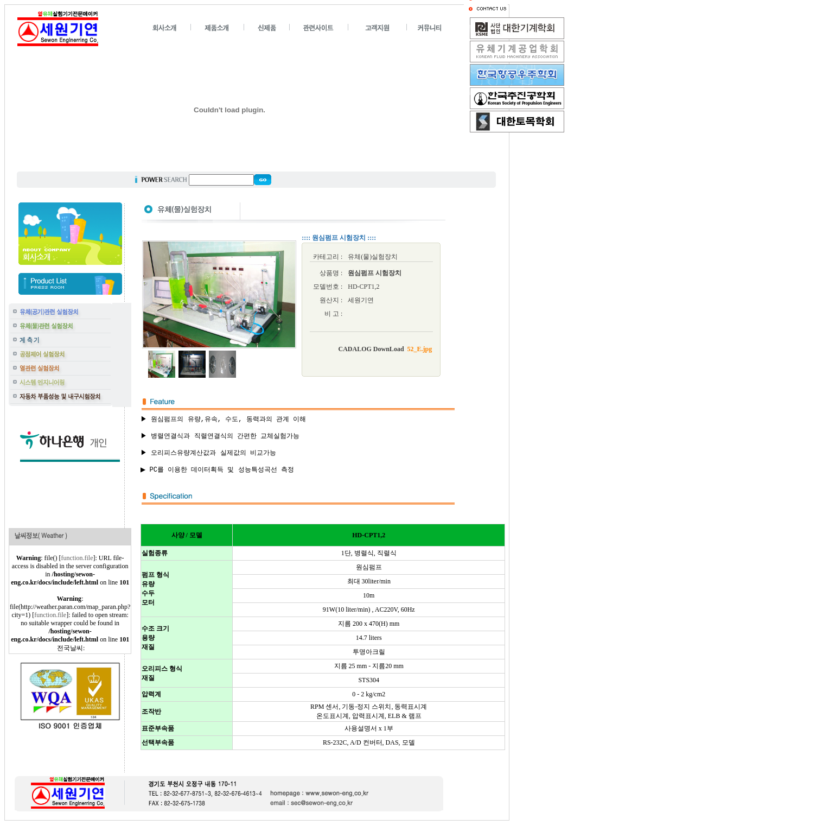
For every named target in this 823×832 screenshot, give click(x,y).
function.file (77, 558)
